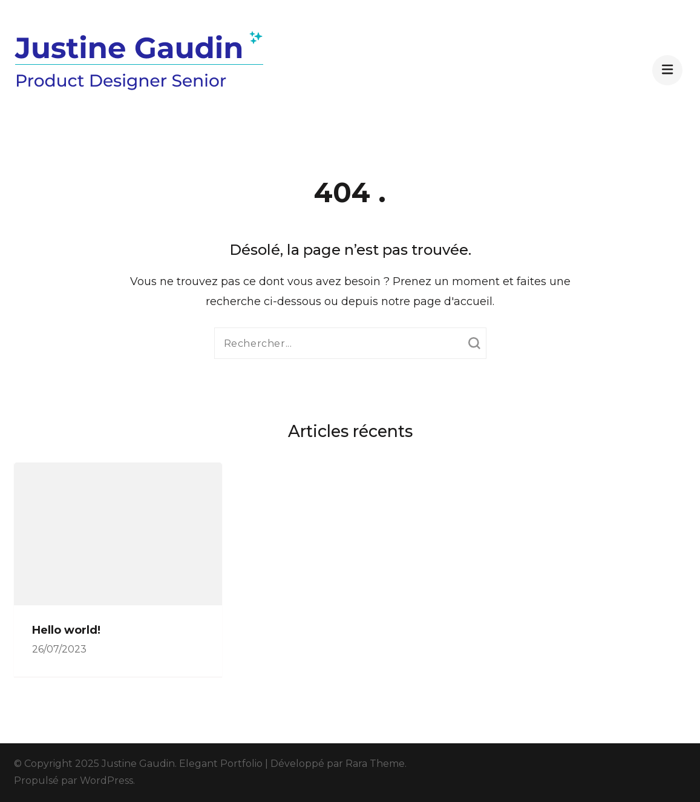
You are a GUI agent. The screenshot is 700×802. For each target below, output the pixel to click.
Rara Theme (375, 763)
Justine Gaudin (138, 763)
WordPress (106, 780)
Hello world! (66, 630)
